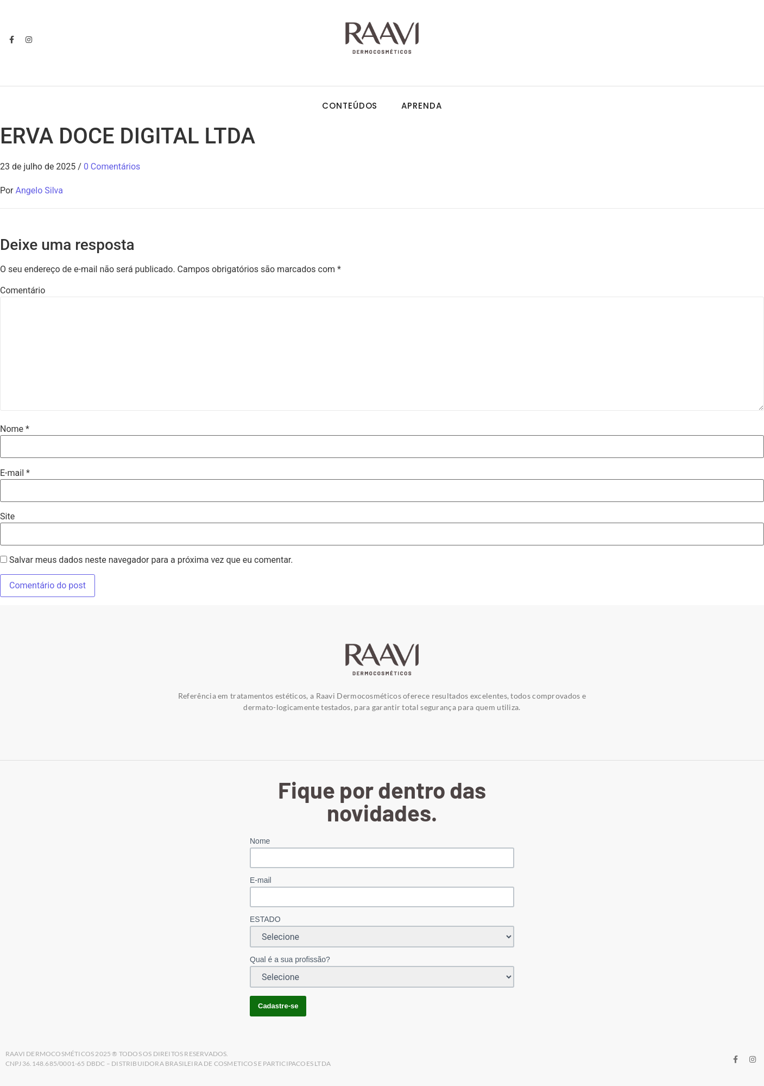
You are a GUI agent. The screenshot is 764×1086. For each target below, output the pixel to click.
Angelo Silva (39, 190)
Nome (14, 429)
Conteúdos (349, 105)
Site (7, 516)
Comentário (22, 290)
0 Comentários (112, 166)
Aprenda (421, 105)
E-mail (15, 473)
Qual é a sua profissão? (290, 959)
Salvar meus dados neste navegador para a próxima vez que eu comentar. (151, 560)
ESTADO (265, 919)
